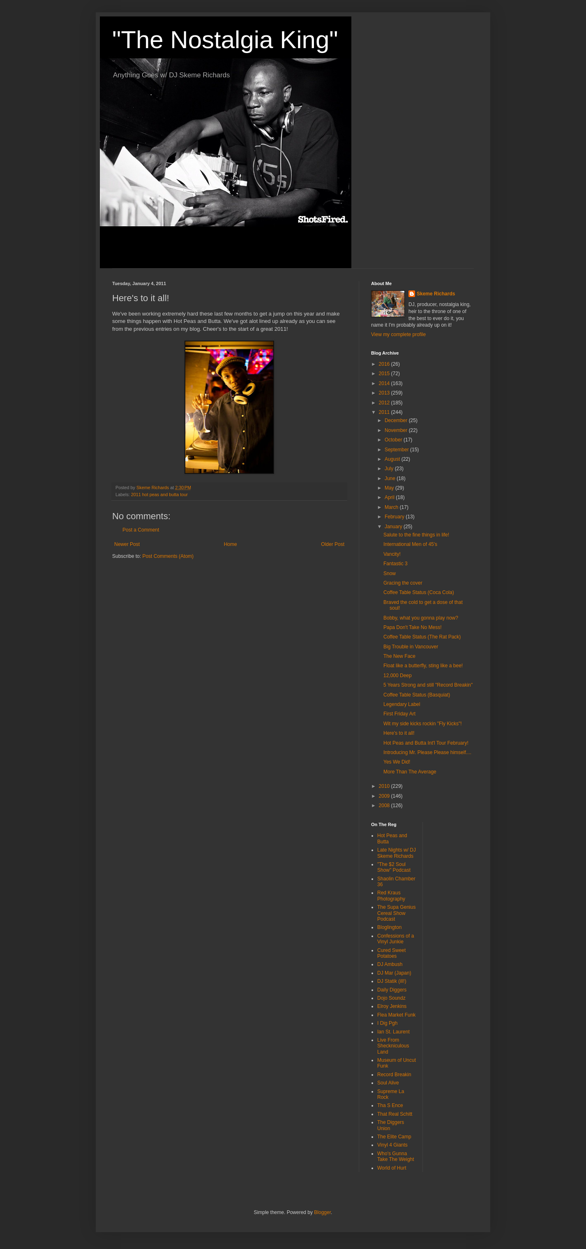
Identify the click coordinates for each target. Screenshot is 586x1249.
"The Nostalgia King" (225, 39)
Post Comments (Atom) (168, 556)
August (393, 459)
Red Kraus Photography (391, 895)
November (397, 430)
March (392, 507)
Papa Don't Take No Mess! (412, 627)
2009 (385, 796)
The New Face (399, 656)
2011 (385, 412)
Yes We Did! (396, 762)
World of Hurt (391, 1168)
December (397, 420)
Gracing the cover (402, 583)
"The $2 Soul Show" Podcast (394, 867)
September (397, 450)
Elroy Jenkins (391, 1006)
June (391, 478)
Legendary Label (401, 704)
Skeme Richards (436, 294)
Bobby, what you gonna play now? (420, 618)
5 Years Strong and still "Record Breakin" (428, 685)
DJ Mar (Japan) (394, 973)
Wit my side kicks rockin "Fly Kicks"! (422, 724)
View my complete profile (398, 334)
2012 (385, 403)
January (394, 526)
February (395, 517)
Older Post (332, 544)
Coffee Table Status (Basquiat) (416, 695)
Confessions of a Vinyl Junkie (395, 939)
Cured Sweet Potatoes (391, 953)
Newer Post (127, 544)
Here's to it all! (399, 733)
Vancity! (392, 554)
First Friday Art (399, 714)
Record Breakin (394, 1074)
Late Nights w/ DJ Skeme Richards (396, 853)
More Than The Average (409, 772)
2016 (385, 364)
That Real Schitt (394, 1114)
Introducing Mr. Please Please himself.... (427, 752)
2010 (385, 786)
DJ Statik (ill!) (391, 981)
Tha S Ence (390, 1105)
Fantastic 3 (395, 563)
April (390, 497)
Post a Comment (140, 530)
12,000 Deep (397, 675)
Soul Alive (388, 1083)
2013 (385, 393)
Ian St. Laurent (393, 1032)
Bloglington (389, 927)
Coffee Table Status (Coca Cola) (418, 592)
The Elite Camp (394, 1137)
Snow (389, 573)
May (390, 488)
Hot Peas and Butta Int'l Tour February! (425, 743)
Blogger (322, 1212)
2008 (385, 805)
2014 (385, 383)
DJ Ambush (389, 964)
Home (230, 544)
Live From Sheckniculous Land (393, 1046)
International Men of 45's (410, 544)
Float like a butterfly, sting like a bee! (423, 666)
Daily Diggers (391, 990)
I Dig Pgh (387, 1023)
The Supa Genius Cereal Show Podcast (396, 913)
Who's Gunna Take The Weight (395, 1156)
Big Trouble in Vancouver (410, 647)
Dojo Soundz (391, 998)
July (390, 468)
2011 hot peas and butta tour (159, 494)
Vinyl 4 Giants (392, 1145)
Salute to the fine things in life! (416, 535)
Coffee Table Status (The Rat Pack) (422, 637)
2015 (385, 373)
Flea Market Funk (396, 1015)
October (394, 440)
